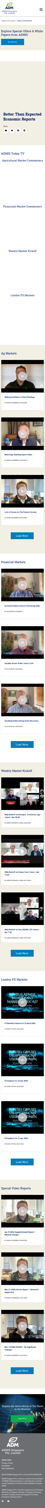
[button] (5, 130)
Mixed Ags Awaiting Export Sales (18, 455)
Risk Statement (8, 1468)
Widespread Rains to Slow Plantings (20, 397)
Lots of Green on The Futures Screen (20, 512)
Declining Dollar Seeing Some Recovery (21, 721)
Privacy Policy (7, 1463)
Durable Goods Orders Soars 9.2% (19, 663)
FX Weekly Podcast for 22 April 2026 (20, 1023)
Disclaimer (6, 1466)
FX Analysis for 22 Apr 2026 (16, 1081)
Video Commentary (24, 21)
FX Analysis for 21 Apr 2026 (16, 1138)
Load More (22, 535)
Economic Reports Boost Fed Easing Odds (22, 606)
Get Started (12, 42)
